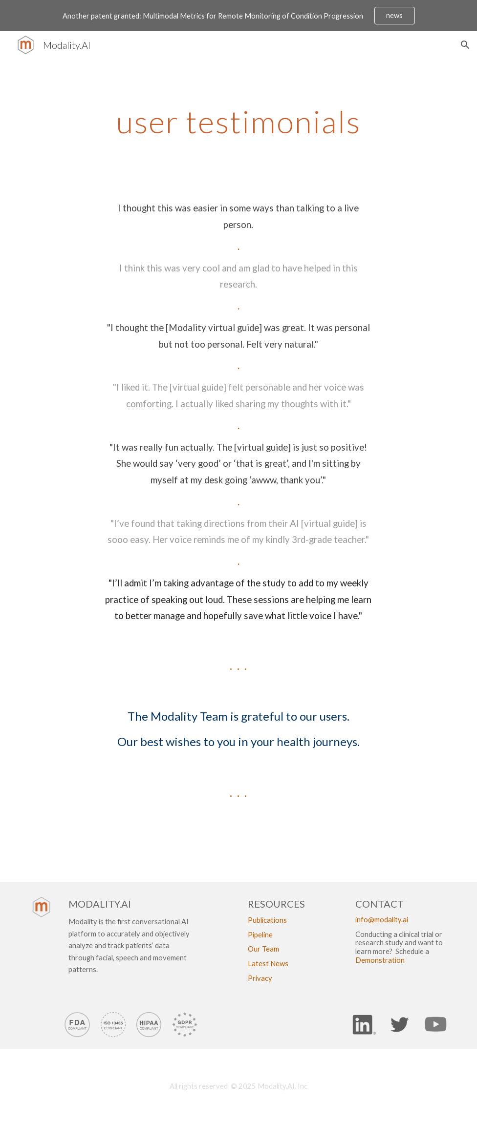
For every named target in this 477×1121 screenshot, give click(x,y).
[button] (465, 45)
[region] (238, 15)
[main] (238, 107)
